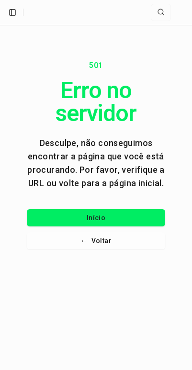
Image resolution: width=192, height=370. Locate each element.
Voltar (96, 241)
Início (96, 218)
